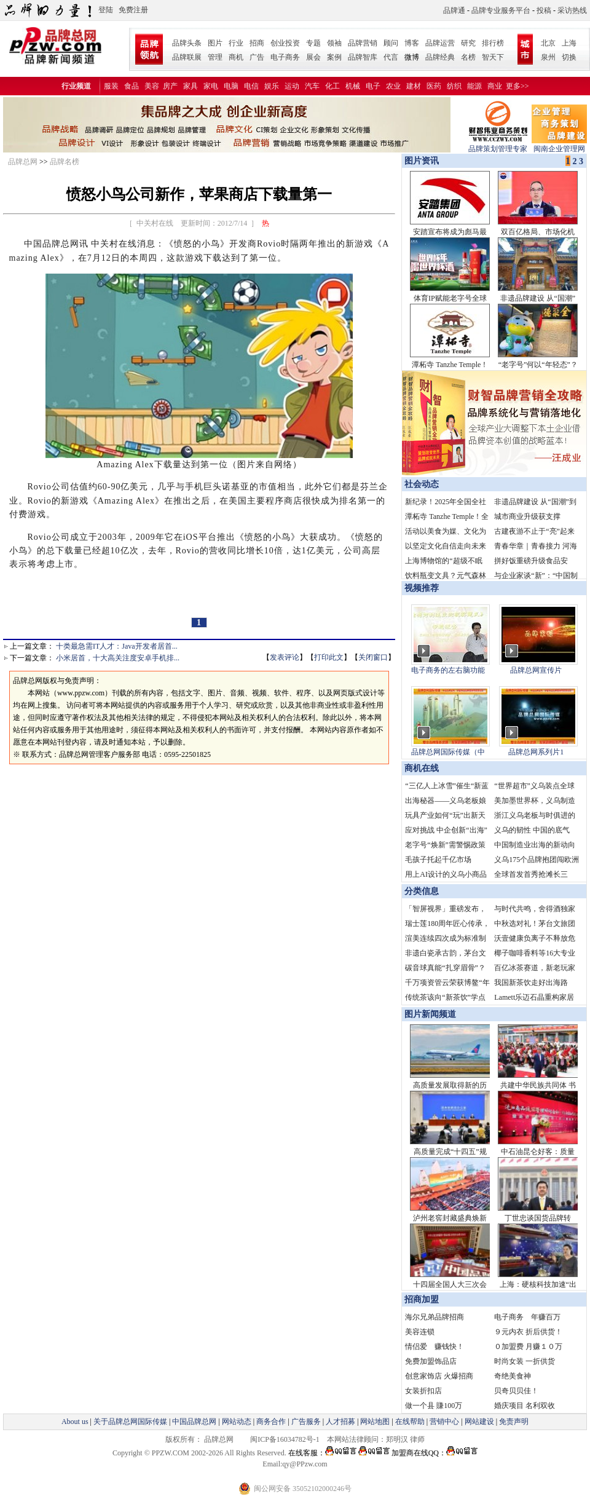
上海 (569, 43)
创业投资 (285, 43)
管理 (215, 57)
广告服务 (306, 1421)
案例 (334, 57)
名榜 (468, 57)
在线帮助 (410, 1421)
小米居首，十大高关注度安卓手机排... (117, 658)
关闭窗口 (373, 657)
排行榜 (493, 43)
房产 (170, 86)
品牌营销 (362, 43)
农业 (393, 86)
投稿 (544, 10)
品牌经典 (440, 57)
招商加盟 (421, 1299)
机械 (352, 86)
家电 (210, 86)
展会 (313, 57)
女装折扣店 (423, 1390)
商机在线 (421, 768)
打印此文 (329, 657)
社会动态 (421, 484)
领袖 (334, 43)
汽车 (312, 86)
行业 (236, 43)
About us (74, 1421)
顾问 (391, 43)
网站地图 (375, 1421)
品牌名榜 (64, 161)
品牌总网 (22, 161)
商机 (236, 57)
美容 (151, 86)
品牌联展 (187, 57)
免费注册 (133, 10)
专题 (313, 43)
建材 (413, 86)
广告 (257, 57)
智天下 (493, 57)
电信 (251, 86)
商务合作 (271, 1421)
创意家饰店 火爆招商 (439, 1376)
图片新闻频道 (430, 1014)
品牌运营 (440, 43)
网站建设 (479, 1421)
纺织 (454, 86)
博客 (411, 43)
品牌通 (454, 10)
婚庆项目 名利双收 (524, 1405)
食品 (131, 86)
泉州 (548, 57)
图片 (215, 43)
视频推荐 (421, 588)
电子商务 (285, 57)
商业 (494, 86)
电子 (373, 86)
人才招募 (340, 1421)
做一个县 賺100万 (433, 1405)
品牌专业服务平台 (500, 10)
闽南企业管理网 (559, 144)
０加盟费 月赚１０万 (528, 1346)
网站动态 (236, 1421)
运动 (292, 86)
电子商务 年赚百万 (527, 1317)
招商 (257, 43)
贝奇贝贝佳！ (516, 1390)
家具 (190, 86)
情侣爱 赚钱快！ (434, 1346)
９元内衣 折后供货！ (528, 1331)
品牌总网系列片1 (536, 752)
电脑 (231, 86)
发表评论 (284, 657)
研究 (468, 43)
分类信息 (421, 891)
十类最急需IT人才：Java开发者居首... (117, 646)
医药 (434, 86)
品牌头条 (187, 43)
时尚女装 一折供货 (524, 1361)
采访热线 (572, 10)
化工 (332, 86)
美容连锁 (420, 1331)
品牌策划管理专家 (498, 144)
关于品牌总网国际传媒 (130, 1421)
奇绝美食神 (512, 1376)
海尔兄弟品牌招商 (434, 1317)
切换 (569, 57)
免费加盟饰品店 (431, 1361)
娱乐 (271, 86)
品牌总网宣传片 (536, 670)
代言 (391, 57)
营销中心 (444, 1421)
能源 (474, 86)
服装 (111, 86)
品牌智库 (362, 57)
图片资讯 (420, 160)
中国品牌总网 (194, 1421)
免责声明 (513, 1421)
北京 (548, 43)
